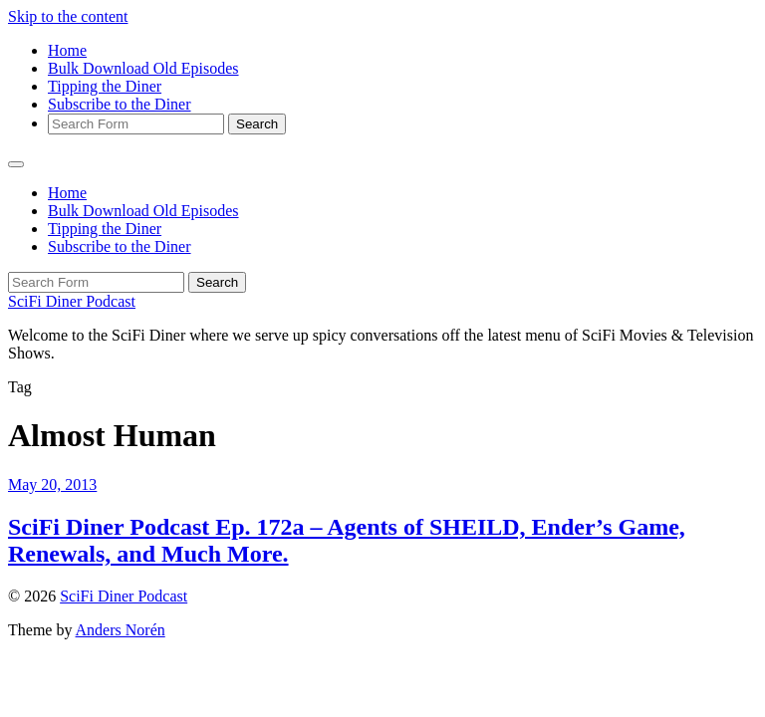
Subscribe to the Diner (119, 104)
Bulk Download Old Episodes (143, 68)
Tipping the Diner (104, 86)
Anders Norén (120, 629)
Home (67, 50)
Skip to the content (68, 16)
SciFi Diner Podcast (71, 301)
